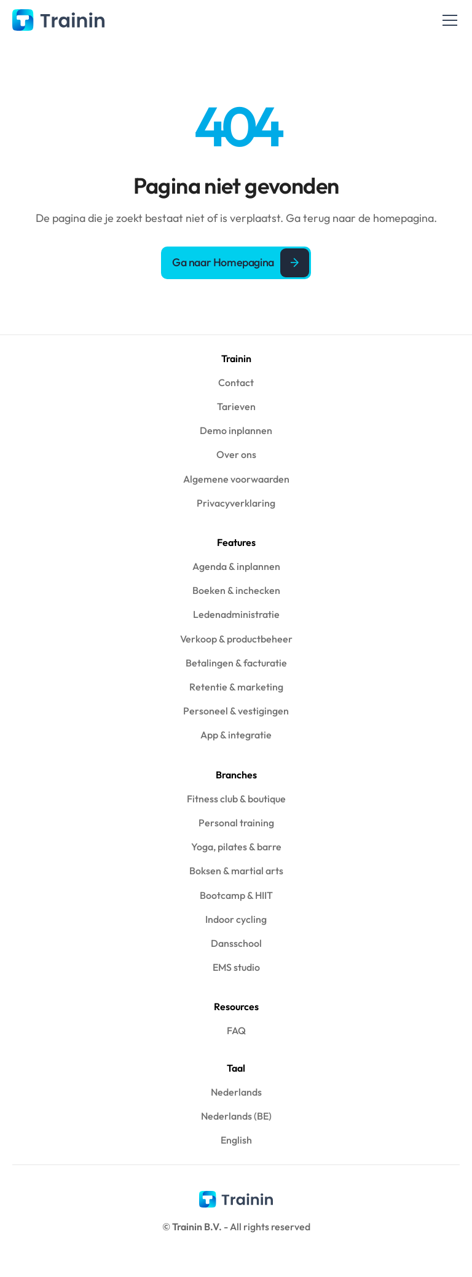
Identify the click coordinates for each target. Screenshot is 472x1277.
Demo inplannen (236, 430)
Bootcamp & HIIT (236, 895)
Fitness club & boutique (236, 799)
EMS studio (236, 967)
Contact (236, 382)
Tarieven (236, 406)
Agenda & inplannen (236, 566)
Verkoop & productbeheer (236, 639)
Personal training (236, 822)
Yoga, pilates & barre (236, 846)
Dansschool (236, 943)
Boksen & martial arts (236, 870)
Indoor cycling (236, 919)
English (236, 1140)
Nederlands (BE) (236, 1116)
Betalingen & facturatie (236, 663)
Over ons (236, 454)
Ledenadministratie (236, 614)
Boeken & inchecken (236, 590)
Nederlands (236, 1092)
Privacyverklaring (236, 503)
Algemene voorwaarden (236, 479)
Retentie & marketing (236, 687)
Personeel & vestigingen (236, 711)
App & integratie (236, 735)
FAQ (236, 1030)
